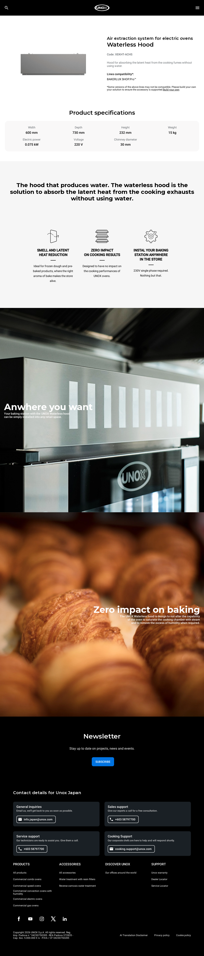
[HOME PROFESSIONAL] (102, 8)
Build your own (171, 89)
